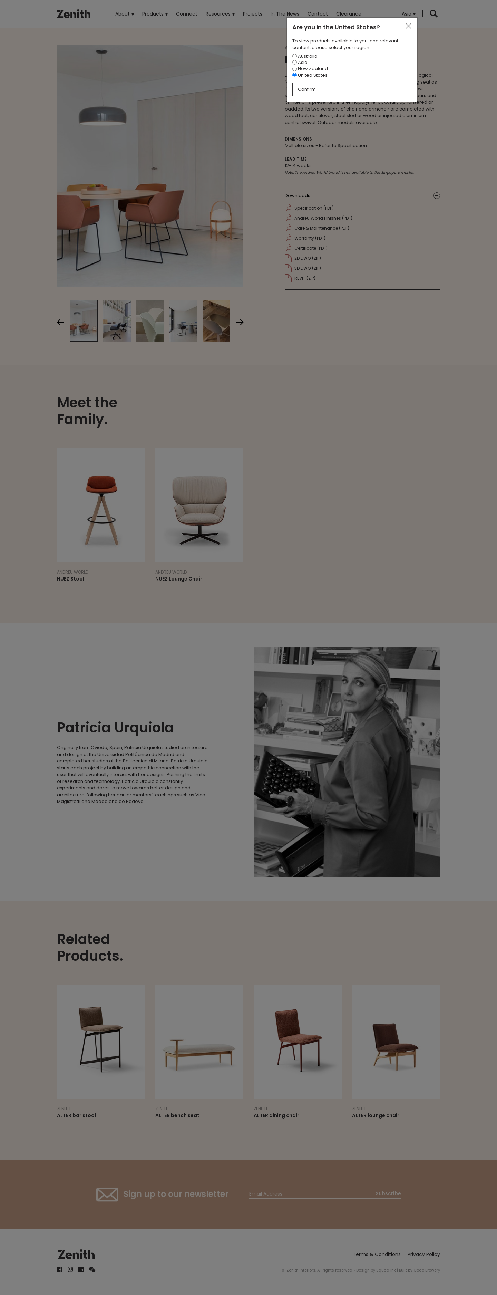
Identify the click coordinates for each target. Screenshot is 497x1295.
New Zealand (310, 68)
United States (310, 75)
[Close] (408, 26)
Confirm (307, 89)
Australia (305, 56)
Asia (300, 62)
